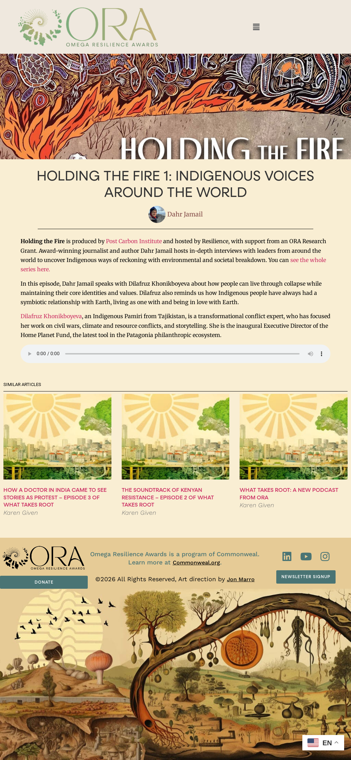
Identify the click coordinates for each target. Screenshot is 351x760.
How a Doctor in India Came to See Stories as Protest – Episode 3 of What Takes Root (55, 497)
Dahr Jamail (185, 214)
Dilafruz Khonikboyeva (51, 316)
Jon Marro (241, 579)
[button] (256, 27)
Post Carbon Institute (134, 241)
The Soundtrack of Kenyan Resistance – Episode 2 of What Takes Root (168, 497)
